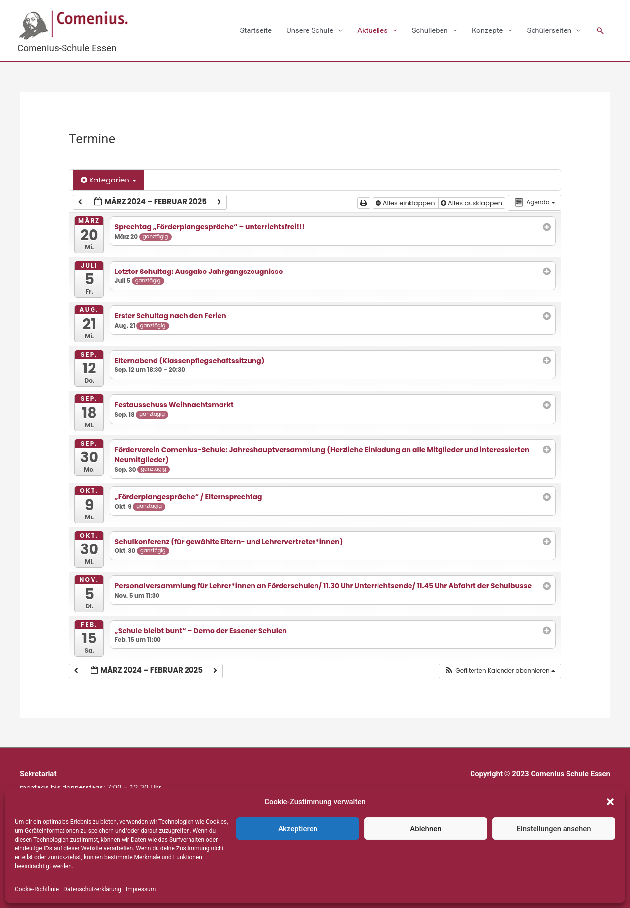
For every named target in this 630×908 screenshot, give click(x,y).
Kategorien (108, 180)
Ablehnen (425, 828)
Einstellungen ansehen (553, 828)
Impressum (141, 889)
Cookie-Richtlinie (37, 889)
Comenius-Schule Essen (67, 48)
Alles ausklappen (472, 203)
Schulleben (430, 30)
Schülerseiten (549, 30)
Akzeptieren (297, 828)
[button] (610, 802)
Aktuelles (372, 30)
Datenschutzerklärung (92, 889)
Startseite (256, 30)
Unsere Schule (309, 30)
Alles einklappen (406, 203)
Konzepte (487, 30)
